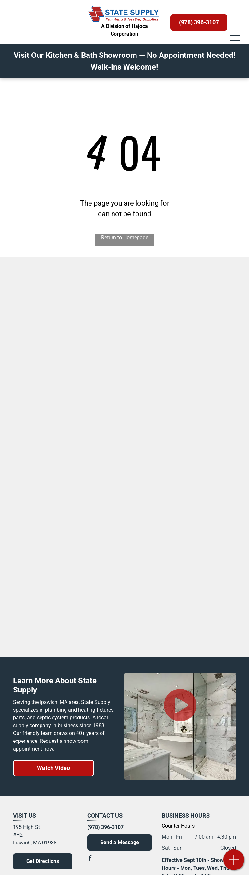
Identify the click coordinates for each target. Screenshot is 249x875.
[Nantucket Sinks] (65, 603)
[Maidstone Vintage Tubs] (65, 399)
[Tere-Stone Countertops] (184, 340)
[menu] (234, 38)
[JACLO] (65, 632)
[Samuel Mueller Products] (65, 340)
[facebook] (90, 859)
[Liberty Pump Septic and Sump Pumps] (184, 486)
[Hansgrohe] (184, 545)
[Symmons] (184, 282)
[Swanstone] (65, 369)
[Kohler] (65, 282)
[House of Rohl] (65, 457)
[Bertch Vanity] (65, 311)
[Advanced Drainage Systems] (65, 515)
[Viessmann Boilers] (184, 632)
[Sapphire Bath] (184, 428)
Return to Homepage (124, 238)
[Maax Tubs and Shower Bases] (184, 369)
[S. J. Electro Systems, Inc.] (65, 545)
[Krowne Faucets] (184, 457)
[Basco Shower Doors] (184, 603)
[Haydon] (184, 574)
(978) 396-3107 (105, 827)
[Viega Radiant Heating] (65, 486)
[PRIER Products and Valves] (65, 574)
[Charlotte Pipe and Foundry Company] (184, 515)
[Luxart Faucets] (184, 399)
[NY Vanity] (65, 428)
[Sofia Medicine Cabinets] (184, 311)
